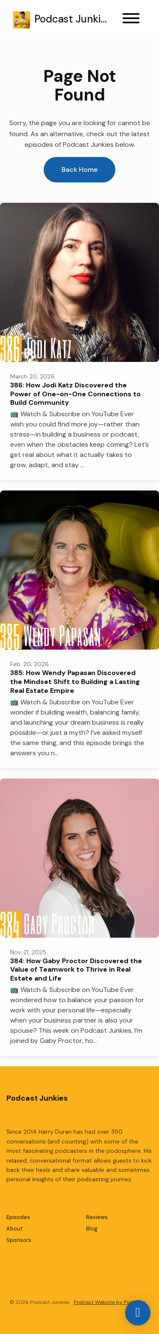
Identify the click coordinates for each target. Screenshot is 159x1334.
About (14, 1228)
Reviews (97, 1217)
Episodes (18, 1217)
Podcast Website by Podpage (109, 1302)
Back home (79, 169)
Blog (92, 1228)
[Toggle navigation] (131, 20)
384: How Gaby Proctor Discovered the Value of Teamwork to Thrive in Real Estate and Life (76, 969)
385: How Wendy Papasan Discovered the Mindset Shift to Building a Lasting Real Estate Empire (75, 681)
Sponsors (18, 1240)
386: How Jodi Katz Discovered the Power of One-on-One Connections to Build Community (75, 394)
